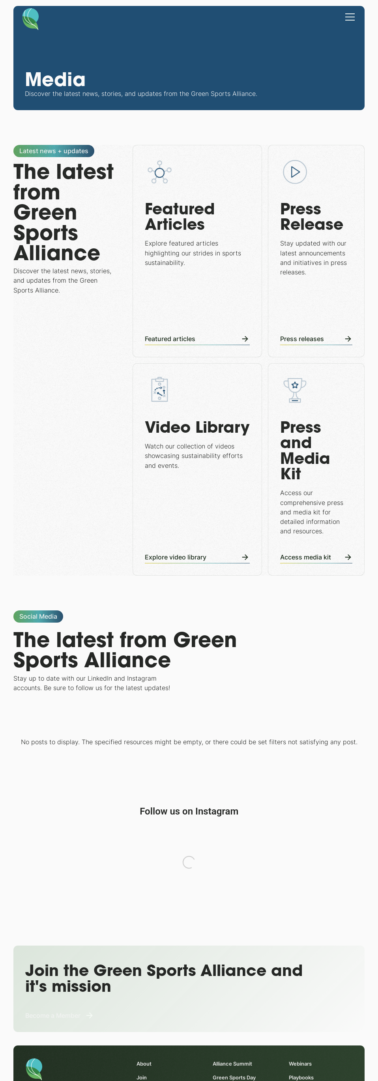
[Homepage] (30, 18)
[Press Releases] (316, 251)
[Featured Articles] (197, 251)
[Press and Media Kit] (316, 469)
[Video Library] (197, 469)
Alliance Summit (232, 1064)
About (144, 1064)
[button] (349, 16)
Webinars (299, 1064)
